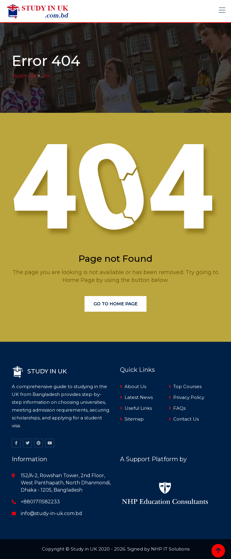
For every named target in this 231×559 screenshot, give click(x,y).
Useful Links (138, 408)
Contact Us (186, 419)
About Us (135, 386)
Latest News (139, 397)
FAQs (179, 408)
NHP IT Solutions (170, 549)
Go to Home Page (115, 304)
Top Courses (187, 386)
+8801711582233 (40, 502)
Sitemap (134, 419)
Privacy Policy (188, 397)
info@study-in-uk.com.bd (51, 513)
